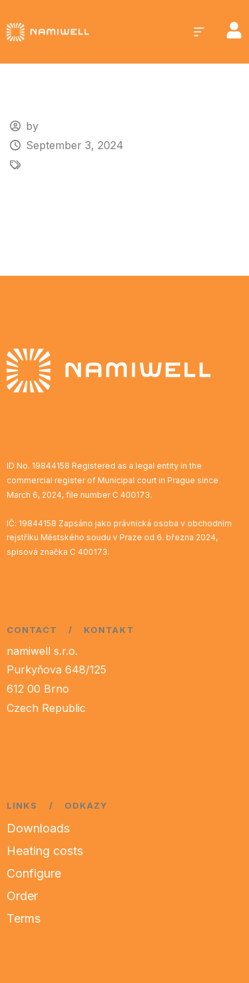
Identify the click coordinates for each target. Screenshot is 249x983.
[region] (124, 869)
